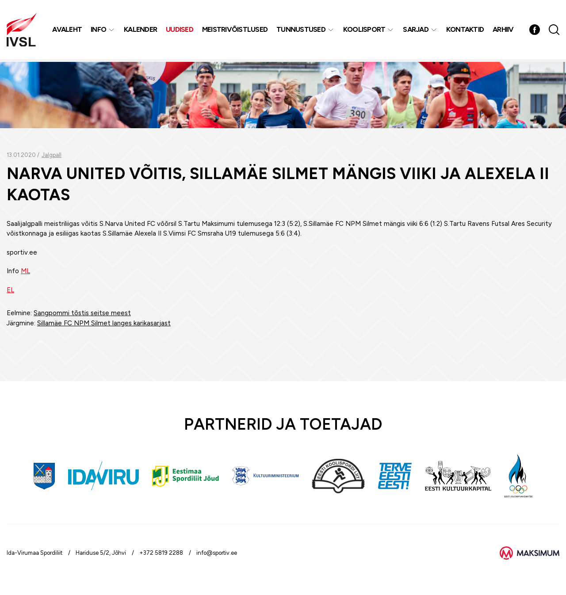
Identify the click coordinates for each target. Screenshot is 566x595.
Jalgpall (51, 155)
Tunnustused (301, 31)
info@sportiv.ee (216, 552)
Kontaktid (465, 31)
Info (99, 31)
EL (10, 290)
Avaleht (67, 31)
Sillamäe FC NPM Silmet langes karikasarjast (104, 323)
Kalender (140, 31)
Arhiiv (503, 31)
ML (25, 271)
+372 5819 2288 (161, 552)
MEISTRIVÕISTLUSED (235, 31)
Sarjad (416, 31)
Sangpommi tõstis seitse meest (82, 313)
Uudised (180, 31)
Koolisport (365, 31)
